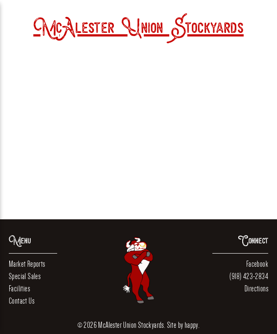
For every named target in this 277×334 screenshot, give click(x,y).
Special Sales (24, 276)
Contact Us (21, 300)
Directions (256, 288)
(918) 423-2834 (249, 276)
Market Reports (27, 264)
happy (191, 325)
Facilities (19, 288)
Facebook (257, 264)
